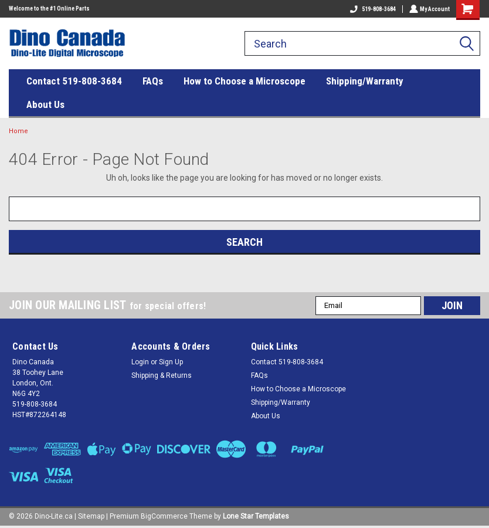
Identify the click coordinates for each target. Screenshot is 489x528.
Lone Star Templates (256, 516)
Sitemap (91, 516)
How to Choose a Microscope (244, 81)
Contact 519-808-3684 (74, 81)
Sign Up (171, 362)
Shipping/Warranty (364, 81)
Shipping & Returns (161, 375)
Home (18, 131)
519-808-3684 (372, 9)
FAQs (152, 81)
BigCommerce (164, 516)
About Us (45, 104)
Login (140, 362)
